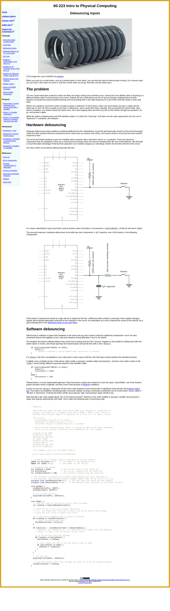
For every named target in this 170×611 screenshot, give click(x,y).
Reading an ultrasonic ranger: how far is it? (11, 75)
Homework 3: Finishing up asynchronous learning (11, 141)
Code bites (7, 45)
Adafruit (86, 387)
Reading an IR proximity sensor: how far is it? (11, 68)
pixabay (60, 76)
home (4, 12)
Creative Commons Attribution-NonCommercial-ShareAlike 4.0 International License (104, 603)
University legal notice (85, 606)
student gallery (9, 16)
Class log (6, 157)
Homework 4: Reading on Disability (11, 147)
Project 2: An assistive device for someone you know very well (11, 119)
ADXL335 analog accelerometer (9, 41)
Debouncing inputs (10, 48)
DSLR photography (10, 160)
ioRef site (7, 25)
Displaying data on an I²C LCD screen (11, 52)
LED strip (6, 56)
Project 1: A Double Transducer (10, 113)
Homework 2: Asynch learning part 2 (10, 135)
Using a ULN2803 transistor (9, 88)
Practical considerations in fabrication (9, 165)
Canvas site (8, 21)
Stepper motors (8, 84)
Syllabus (6, 179)
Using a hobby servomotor (8, 93)
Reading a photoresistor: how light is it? (10, 61)
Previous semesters (10, 171)
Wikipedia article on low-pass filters (62, 323)
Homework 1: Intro (9, 131)
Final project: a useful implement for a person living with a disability (11, 106)
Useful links (7, 182)
